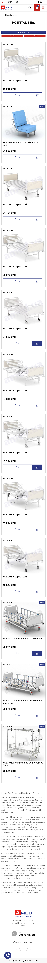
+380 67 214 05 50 (11, 2)
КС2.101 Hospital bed (15, 336)
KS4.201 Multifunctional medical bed (23, 646)
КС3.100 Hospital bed (15, 398)
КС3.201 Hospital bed (15, 522)
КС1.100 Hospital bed (15, 88)
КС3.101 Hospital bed (15, 460)
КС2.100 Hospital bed (15, 212)
